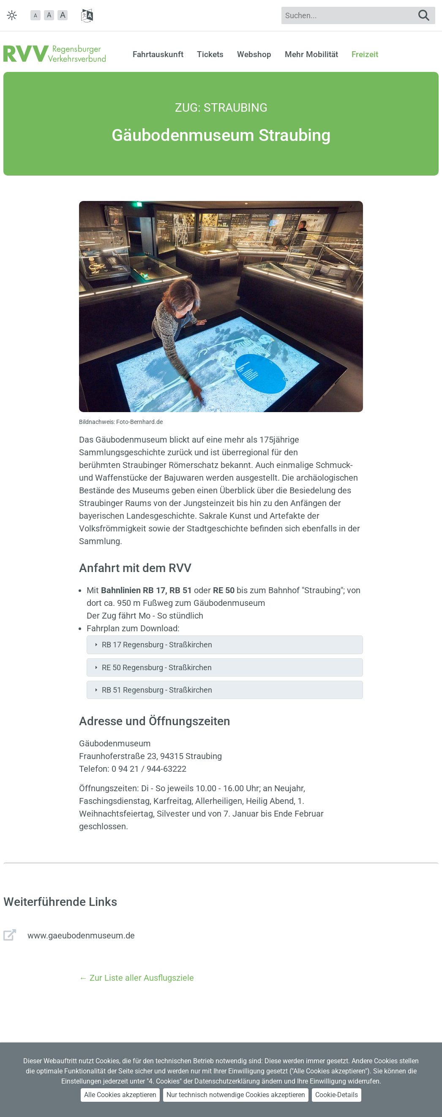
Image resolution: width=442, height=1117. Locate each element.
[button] (35, 15)
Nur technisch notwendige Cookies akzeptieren (235, 1095)
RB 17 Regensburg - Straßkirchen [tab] (152, 644)
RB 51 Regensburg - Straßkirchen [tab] (152, 689)
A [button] (49, 15)
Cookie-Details (336, 1095)
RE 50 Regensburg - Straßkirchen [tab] (152, 667)
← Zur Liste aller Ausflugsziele (136, 978)
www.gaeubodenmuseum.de (81, 935)
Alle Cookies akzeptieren (120, 1095)
